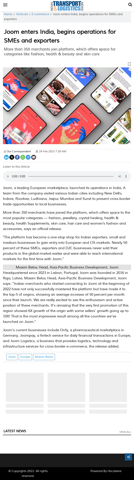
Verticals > (24, 14)
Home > (10, 14)
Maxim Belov (44, 357)
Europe (25, 357)
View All (125, 432)
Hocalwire (115, 471)
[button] (67, 64)
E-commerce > (42, 14)
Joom (12, 357)
